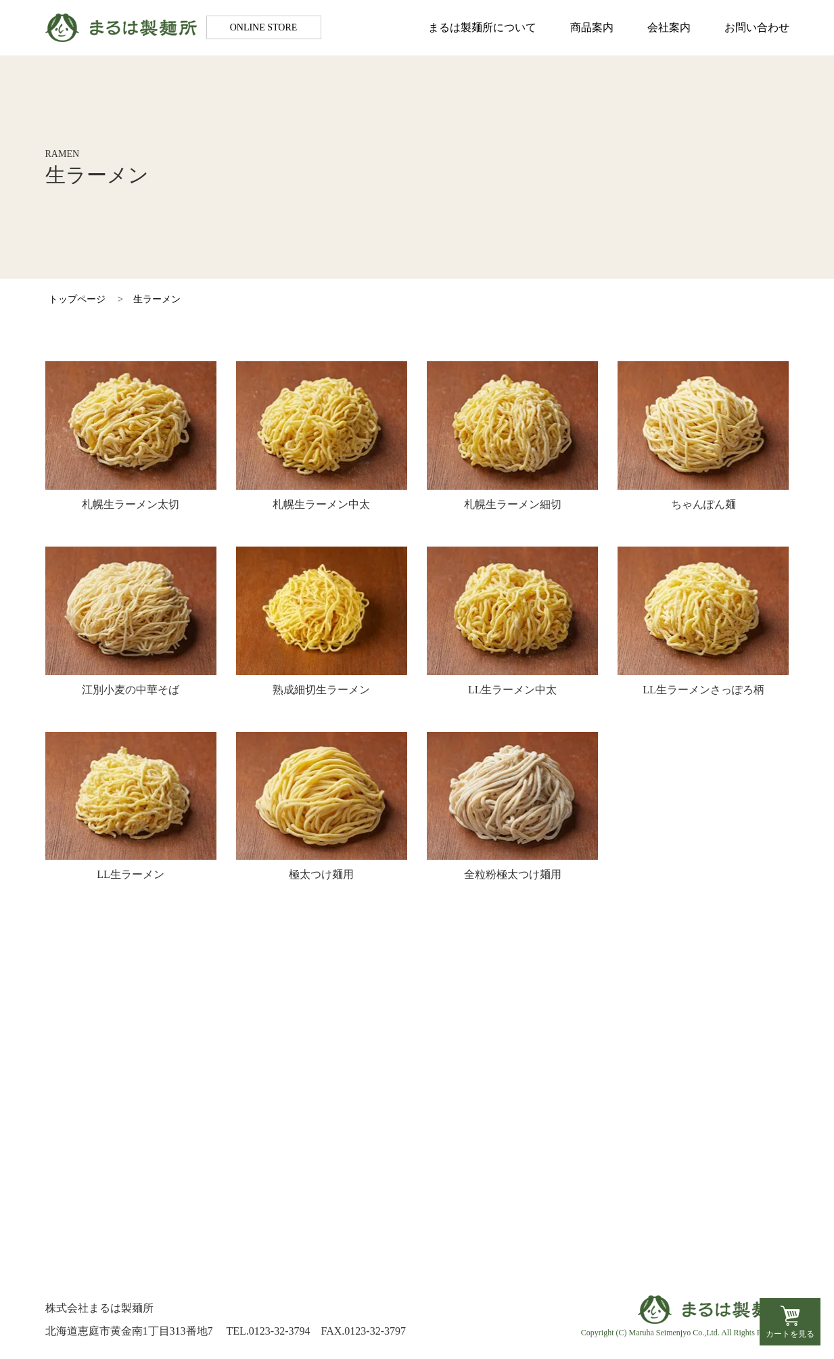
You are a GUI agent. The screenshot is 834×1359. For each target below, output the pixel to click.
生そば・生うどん (417, 1175)
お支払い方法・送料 (679, 1156)
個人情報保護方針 (673, 1194)
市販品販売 (401, 1213)
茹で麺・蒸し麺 (412, 1194)
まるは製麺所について (482, 27)
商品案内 (591, 27)
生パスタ (395, 1156)
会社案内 (669, 27)
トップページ (77, 299)
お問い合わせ (756, 27)
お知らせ (107, 1189)
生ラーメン (157, 299)
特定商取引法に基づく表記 (695, 1175)
